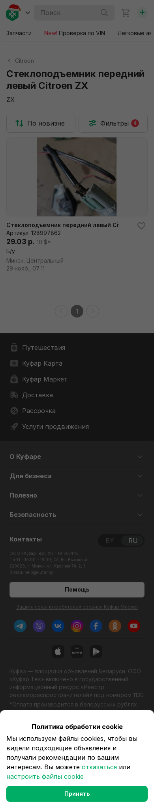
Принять (77, 793)
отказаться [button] (99, 767)
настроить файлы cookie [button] (45, 776)
